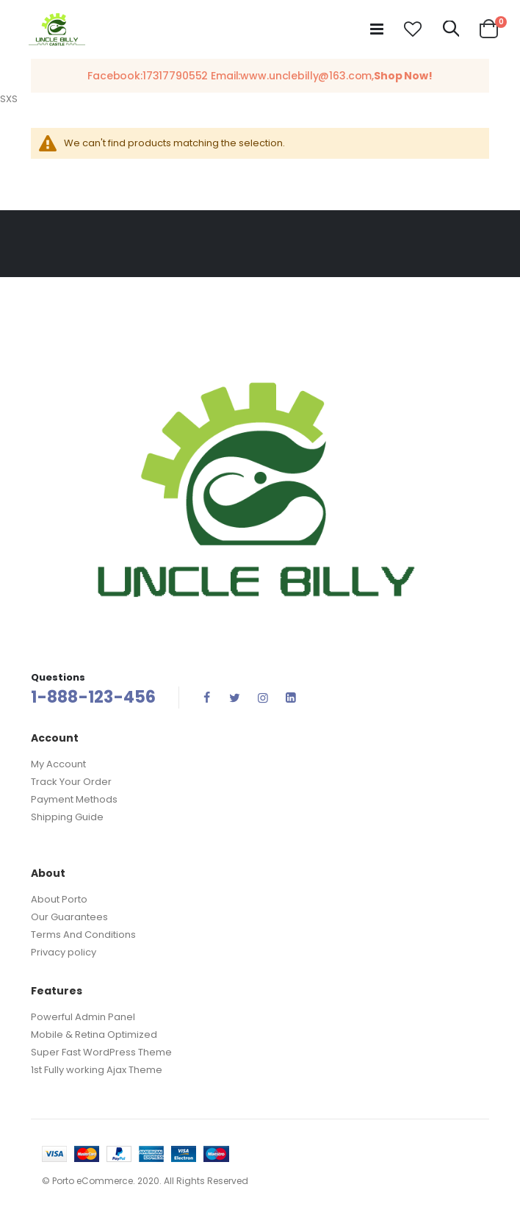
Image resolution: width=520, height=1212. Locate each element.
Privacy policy (63, 952)
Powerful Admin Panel (83, 1017)
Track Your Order (71, 782)
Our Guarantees (69, 917)
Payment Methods (74, 799)
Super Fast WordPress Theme (101, 1052)
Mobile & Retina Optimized (94, 1034)
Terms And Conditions (83, 935)
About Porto (59, 899)
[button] (412, 29)
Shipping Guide (67, 817)
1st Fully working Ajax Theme (96, 1070)
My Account (58, 764)
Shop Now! (403, 75)
